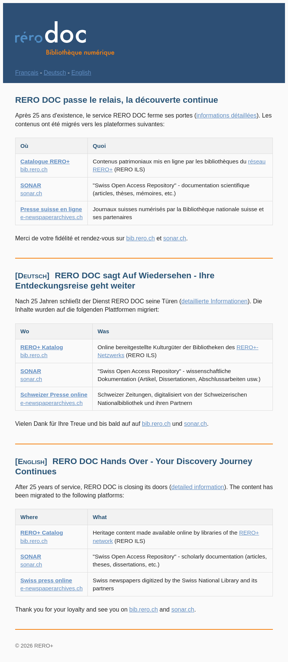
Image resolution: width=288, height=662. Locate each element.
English (81, 72)
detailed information (197, 487)
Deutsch (55, 72)
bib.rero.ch (140, 238)
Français (26, 72)
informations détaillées (226, 115)
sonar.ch (174, 238)
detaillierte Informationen (214, 301)
